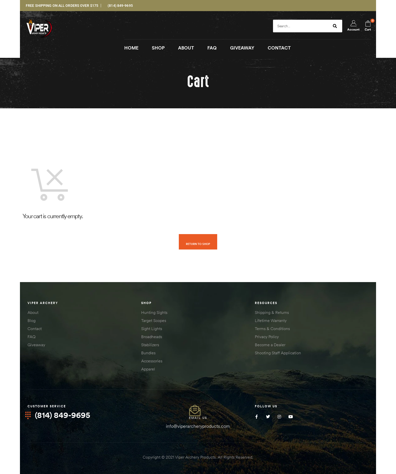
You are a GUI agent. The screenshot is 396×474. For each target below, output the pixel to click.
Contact (35, 328)
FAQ (32, 336)
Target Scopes (153, 320)
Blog (32, 320)
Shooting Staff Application (278, 353)
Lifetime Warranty (271, 320)
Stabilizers (150, 344)
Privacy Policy (267, 336)
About (33, 312)
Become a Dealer (270, 344)
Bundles (148, 353)
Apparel (148, 369)
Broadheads (151, 336)
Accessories (151, 361)
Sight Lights (151, 328)
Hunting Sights (154, 312)
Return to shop (198, 244)
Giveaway (36, 344)
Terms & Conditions (272, 328)
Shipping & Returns (272, 312)
